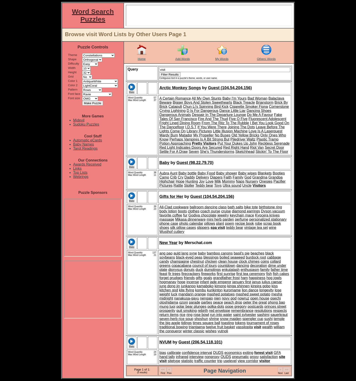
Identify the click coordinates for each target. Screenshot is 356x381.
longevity (266, 290)
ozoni (183, 302)
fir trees (174, 274)
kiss (275, 286)
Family (238, 177)
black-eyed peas (189, 257)
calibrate (174, 353)
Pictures (166, 185)
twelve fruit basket (220, 327)
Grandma (259, 177)
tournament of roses (263, 323)
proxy (254, 357)
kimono (220, 286)
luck (174, 294)
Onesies (265, 181)
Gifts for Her (171, 196)
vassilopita (244, 327)
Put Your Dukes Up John (237, 143)
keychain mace (242, 215)
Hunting (191, 181)
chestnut (197, 261)
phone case (168, 223)
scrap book (272, 223)
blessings (211, 257)
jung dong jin (169, 286)
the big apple (169, 323)
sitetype (174, 361)
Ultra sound (232, 185)
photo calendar (191, 223)
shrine (214, 319)
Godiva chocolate (202, 215)
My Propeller (203, 135)
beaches (258, 253)
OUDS (226, 357)
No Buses (222, 135)
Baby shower (226, 173)
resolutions (263, 311)
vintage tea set (256, 228)
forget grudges (171, 278)
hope (181, 282)
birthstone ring (270, 207)
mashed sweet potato (253, 294)
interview (196, 357)
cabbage (274, 257)
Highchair (167, 181)
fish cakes (281, 274)
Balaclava (276, 98)
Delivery (202, 177)
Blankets (265, 173)
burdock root (256, 257)
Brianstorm (264, 102)
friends (189, 278)
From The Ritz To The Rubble (225, 123)
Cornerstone (279, 106)
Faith (228, 177)
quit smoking (186, 311)
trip (219, 361)
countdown (226, 265)
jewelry (223, 215)
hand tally (167, 357)
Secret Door (274, 147)
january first (241, 282)
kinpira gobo (260, 286)
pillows (209, 223)
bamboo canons (220, 253)
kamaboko (205, 286)
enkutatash (231, 270)
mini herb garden (220, 219)
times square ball (206, 323)
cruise (226, 211)
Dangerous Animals (175, 115)
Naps (240, 181)
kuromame (232, 290)
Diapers (216, 177)
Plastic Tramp (268, 139)
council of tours (204, 265)
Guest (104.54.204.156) (230, 88)
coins (265, 261)
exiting (248, 353)
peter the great (255, 302)
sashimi (263, 315)
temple (279, 319)
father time (279, 270)
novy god (229, 298)
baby (202, 253)
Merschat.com (198, 242)
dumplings (212, 270)
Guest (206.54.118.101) (200, 342)
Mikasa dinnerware (190, 219)
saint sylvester (244, 315)
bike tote (251, 207)
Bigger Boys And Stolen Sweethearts (202, 102)
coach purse (210, 211)
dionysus (175, 270)
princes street (275, 306)
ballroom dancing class (208, 207)
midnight (166, 298)
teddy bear (234, 228)
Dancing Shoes (259, 111)
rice (182, 315)
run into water (221, 315)
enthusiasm (250, 270)
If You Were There (212, 127)
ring (189, 315)
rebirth (203, 311)
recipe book (244, 223)
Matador (185, 135)
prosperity (167, 311)
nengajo (206, 298)
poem (229, 223)
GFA (277, 353)
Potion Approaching (175, 143)
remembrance (242, 311)
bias (162, 353)
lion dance (250, 290)
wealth (267, 327)
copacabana (181, 265)
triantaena (197, 327)
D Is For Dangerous (202, 111)
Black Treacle (244, 102)
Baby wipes (247, 173)
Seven (194, 152)
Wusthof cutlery (171, 232)
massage (166, 219)
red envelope (219, 311)
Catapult (175, 106)
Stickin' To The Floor (271, 152)
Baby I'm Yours (234, 98)
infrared (182, 357)
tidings (186, 323)
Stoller (189, 185)
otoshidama (168, 302)
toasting (227, 323)
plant (220, 223)
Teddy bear (204, 185)
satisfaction (269, 357)
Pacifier (280, 181)
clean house (228, 261)
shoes (164, 228)
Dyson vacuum (273, 211)
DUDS (218, 353)
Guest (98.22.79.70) (194, 162)
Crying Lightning (172, 111)
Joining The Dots (241, 127)
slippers (203, 228)
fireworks (208, 274)
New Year (168, 242)
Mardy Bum (168, 135)
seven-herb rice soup (176, 319)
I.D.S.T (191, 127)
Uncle (247, 185)
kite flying (186, 290)
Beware (165, 102)
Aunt (173, 173)
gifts (199, 278)
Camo (164, 177)
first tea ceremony (250, 274)
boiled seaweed (232, 257)
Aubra (164, 173)
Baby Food (206, 173)
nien (217, 298)
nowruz (243, 298)
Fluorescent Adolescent (267, 119)
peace (218, 302)
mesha (276, 294)
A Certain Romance (175, 98)
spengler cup (252, 319)
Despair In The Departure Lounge (219, 115)
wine (272, 228)
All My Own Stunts (206, 98)
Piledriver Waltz (243, 139)
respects (280, 311)
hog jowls (274, 278)
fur (185, 215)
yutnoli (223, 331)
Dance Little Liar (232, 111)
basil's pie (242, 253)
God (247, 177)
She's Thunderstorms (217, 152)
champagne (179, 261)
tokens (240, 323)
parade (194, 302)
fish (269, 274)
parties (206, 302)
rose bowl (201, 315)
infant (204, 282)
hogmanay (167, 282)
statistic (187, 361)
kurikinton (214, 290)
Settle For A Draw (173, 152)
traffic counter (205, 361)
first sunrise (226, 274)
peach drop (233, 302)
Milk (218, 181)
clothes (193, 211)
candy (164, 261)
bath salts (235, 207)
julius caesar (272, 282)
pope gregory (236, 306)
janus (256, 282)
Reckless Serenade (274, 143)
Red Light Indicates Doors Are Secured (190, 147)
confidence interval (197, 353)
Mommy (228, 181)
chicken (211, 261)
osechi (275, 298)
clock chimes (249, 261)
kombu (200, 290)
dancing (242, 265)
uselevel (230, 361)
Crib (173, 177)
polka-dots (216, 306)
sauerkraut (279, 315)
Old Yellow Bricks (246, 135)
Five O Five (238, 119)
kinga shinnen (238, 286)
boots (182, 211)
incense (192, 282)
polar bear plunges (191, 306)
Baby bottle (187, 173)
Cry (180, 177)
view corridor (248, 361)
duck (199, 270)
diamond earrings (246, 211)
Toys (218, 185)
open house (259, 298)
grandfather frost (226, 278)
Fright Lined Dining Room (179, 123)
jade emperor (220, 282)
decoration (258, 265)
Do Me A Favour (260, 115)
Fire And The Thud (213, 119)
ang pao (166, 253)
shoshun (201, 319)
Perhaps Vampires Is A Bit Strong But (199, 139)
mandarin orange (192, 294)
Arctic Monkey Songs (180, 88)
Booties (279, 173)
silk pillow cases (183, 228)
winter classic (193, 331)
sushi (268, 319)
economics (233, 353)
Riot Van (257, 147)
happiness (257, 278)
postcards (255, 306)
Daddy (189, 177)
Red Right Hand (236, 147)
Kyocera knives (267, 215)
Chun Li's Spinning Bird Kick (206, 106)
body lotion (168, 211)
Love (210, 181)
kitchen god (168, 290)
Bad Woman (257, 98)
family (265, 270)
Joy (202, 181)
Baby (164, 162)
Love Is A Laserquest (265, 131)
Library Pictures (199, 131)
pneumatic (240, 357)
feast (163, 274)
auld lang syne (185, 253)
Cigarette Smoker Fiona (249, 106)
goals (207, 278)
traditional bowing (173, 327)
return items (168, 315)
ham (244, 278)
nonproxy (212, 357)
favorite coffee (170, 215)
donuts (189, 270)
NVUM (165, 342)
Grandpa (275, 177)
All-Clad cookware (174, 207)
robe (258, 223)
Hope (180, 181)
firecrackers (190, 274)
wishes (211, 331)
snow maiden (230, 319)
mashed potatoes (221, 294)
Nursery (251, 181)
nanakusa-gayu (186, 298)
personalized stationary (268, 219)
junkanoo (188, 286)
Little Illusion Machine (230, 131)
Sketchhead (245, 152)
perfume (241, 219)
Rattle (178, 185)
